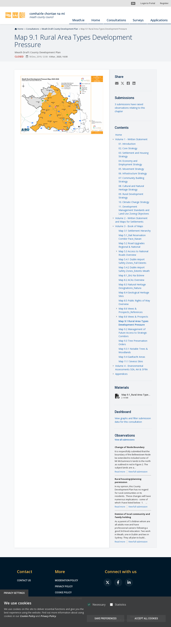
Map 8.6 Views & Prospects (133, 316)
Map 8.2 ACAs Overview (131, 280)
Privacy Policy (64, 586)
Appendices (121, 373)
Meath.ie (78, 20)
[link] (108, 582)
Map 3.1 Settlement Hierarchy (135, 230)
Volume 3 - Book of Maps (129, 226)
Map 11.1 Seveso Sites (131, 361)
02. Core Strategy (128, 148)
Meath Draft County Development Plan (60, 29)
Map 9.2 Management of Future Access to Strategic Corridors (133, 333)
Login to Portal (147, 3)
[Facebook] (128, 83)
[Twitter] (122, 83)
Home (95, 20)
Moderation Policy (66, 580)
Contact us (24, 580)
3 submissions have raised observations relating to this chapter (130, 108)
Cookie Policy (63, 592)
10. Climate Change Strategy (134, 202)
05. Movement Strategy (131, 168)
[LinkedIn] (134, 83)
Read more (120, 471)
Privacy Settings (14, 593)
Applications (159, 20)
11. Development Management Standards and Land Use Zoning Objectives (134, 210)
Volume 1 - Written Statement (131, 139)
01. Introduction (127, 143)
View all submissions (125, 440)
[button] (133, 3)
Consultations (116, 20)
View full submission (137, 471)
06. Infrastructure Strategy (133, 173)
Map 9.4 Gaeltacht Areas (132, 356)
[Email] (117, 83)
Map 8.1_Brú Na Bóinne (131, 275)
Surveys (138, 20)
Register (164, 3)
